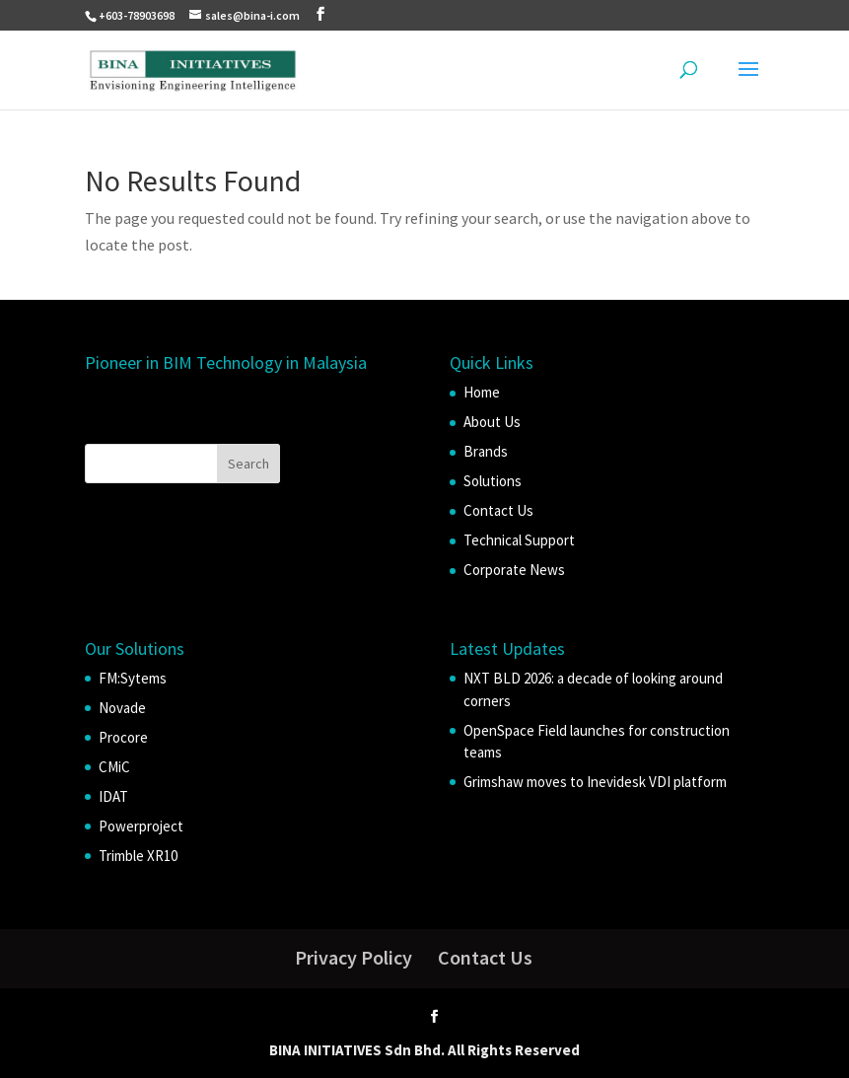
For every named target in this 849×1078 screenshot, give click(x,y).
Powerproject (141, 826)
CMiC (114, 766)
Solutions (492, 480)
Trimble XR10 (138, 855)
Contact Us (498, 510)
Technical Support (519, 540)
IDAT (113, 796)
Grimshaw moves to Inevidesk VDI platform (595, 781)
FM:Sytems (133, 678)
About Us (492, 421)
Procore (123, 737)
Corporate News (514, 569)
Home (481, 392)
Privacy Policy (353, 957)
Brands (485, 451)
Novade (122, 707)
